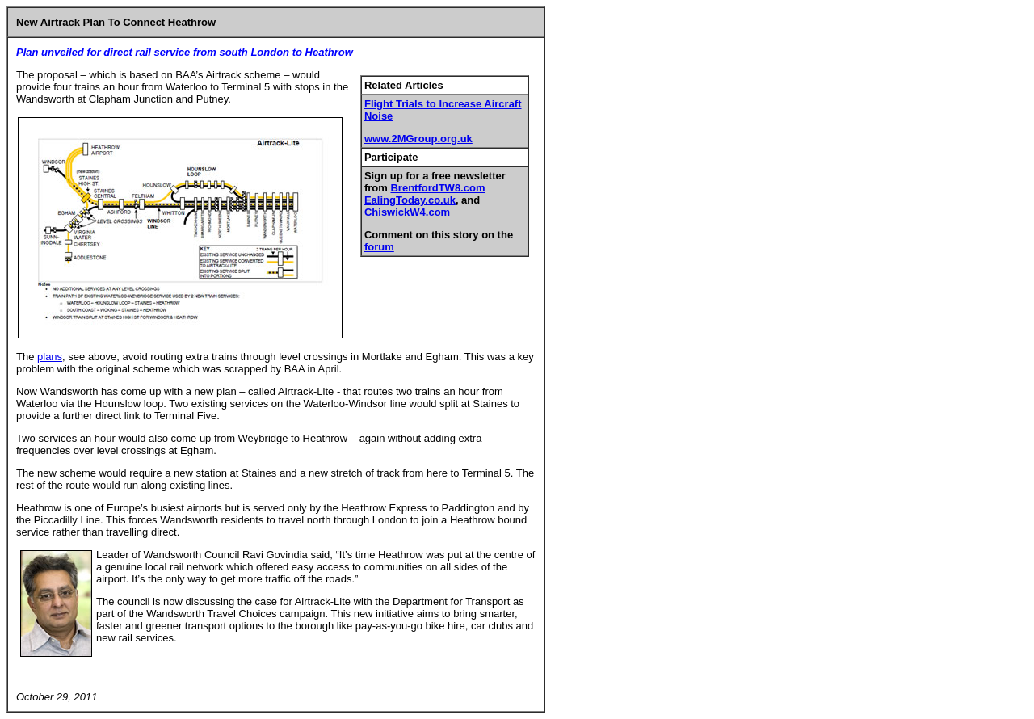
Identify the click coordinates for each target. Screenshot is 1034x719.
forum (379, 247)
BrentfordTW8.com (437, 188)
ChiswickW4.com (407, 212)
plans (49, 357)
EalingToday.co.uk (410, 200)
